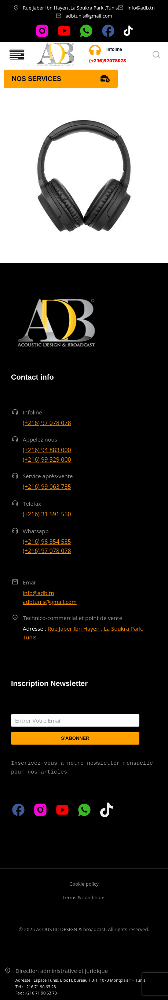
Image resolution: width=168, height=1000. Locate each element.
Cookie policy (84, 884)
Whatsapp (36, 531)
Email (30, 582)
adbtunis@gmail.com (88, 15)
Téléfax (32, 503)
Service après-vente (48, 476)
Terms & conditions (83, 897)
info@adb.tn (140, 7)
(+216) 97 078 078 (47, 423)
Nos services (61, 78)
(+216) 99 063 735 (47, 487)
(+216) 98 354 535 (47, 542)
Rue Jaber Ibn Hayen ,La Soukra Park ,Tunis (70, 7)
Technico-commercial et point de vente (72, 617)
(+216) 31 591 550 (47, 514)
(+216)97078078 (107, 60)
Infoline (32, 412)
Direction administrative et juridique (61, 970)
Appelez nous (40, 439)
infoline (114, 49)
